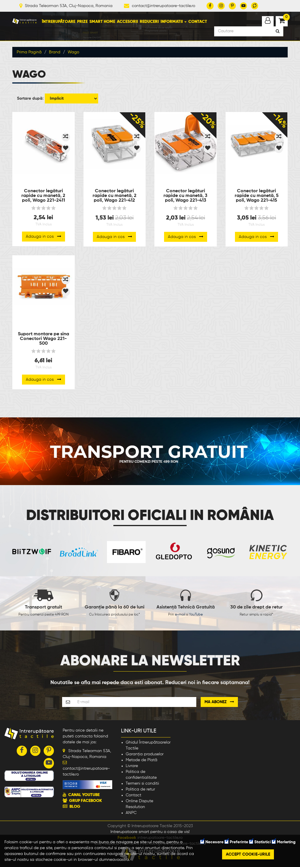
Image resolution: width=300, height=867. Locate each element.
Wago (73, 52)
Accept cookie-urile (248, 854)
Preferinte (236, 842)
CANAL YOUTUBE (84, 795)
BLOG (74, 807)
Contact (197, 22)
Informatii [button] (174, 22)
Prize (82, 22)
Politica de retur (140, 789)
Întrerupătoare (58, 22)
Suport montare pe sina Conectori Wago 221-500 (43, 339)
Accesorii (127, 22)
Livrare (132, 766)
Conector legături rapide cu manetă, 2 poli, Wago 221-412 (115, 196)
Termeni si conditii (142, 783)
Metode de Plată (141, 760)
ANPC (131, 813)
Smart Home (102, 22)
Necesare (212, 842)
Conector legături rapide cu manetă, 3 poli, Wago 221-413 (185, 196)
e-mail (180, 614)
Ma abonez (219, 702)
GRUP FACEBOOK (85, 801)
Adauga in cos (43, 236)
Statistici (260, 842)
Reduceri (149, 22)
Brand (54, 52)
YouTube (196, 614)
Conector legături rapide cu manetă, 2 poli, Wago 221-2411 (43, 196)
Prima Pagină (29, 52)
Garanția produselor (144, 754)
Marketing (284, 842)
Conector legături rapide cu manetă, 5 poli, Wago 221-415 (257, 196)
